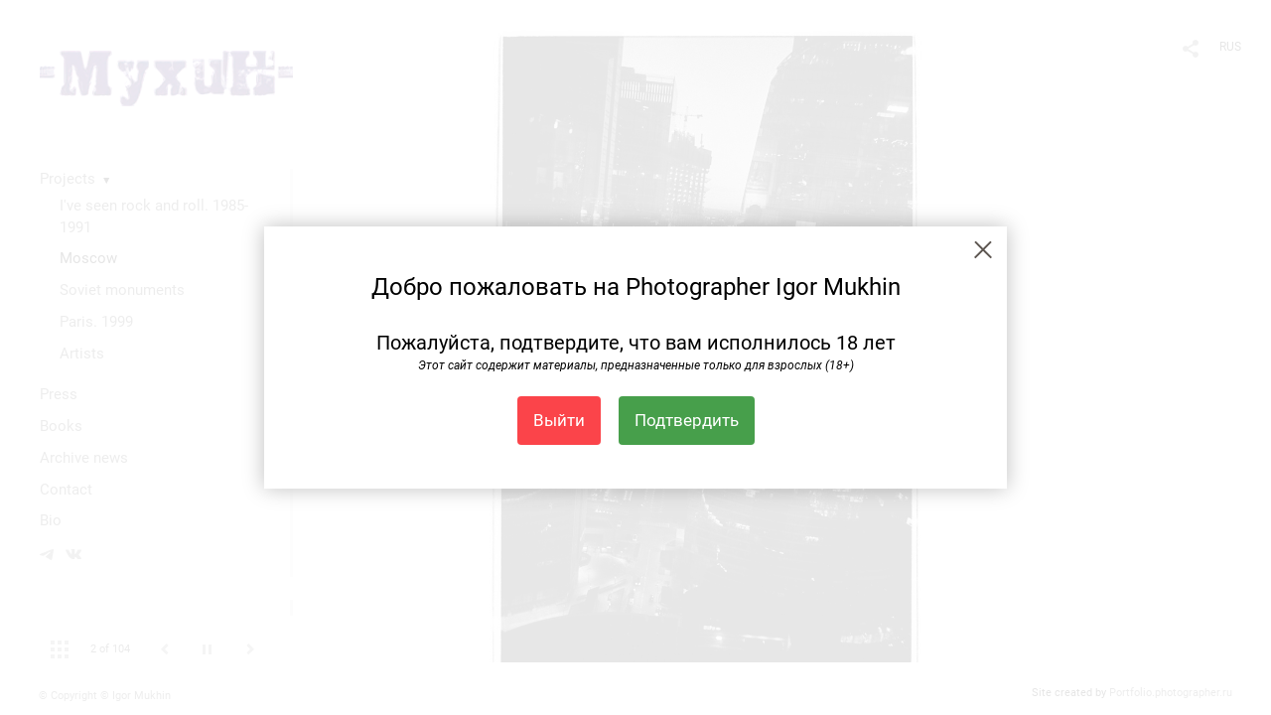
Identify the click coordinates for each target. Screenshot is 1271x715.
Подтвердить (687, 420)
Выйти (559, 420)
